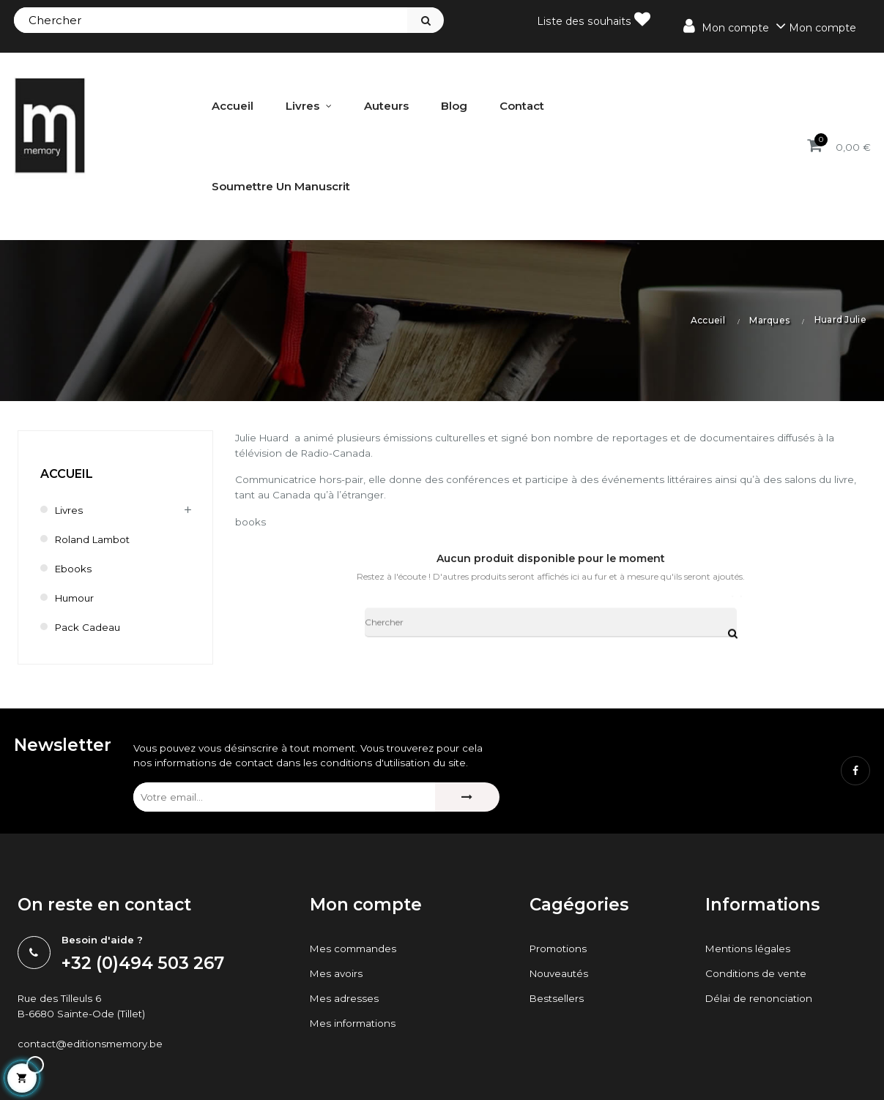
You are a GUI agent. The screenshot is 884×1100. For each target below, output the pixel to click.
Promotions (560, 950)
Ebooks (74, 568)
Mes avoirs (337, 974)
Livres (70, 510)
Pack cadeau (88, 627)
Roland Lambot (95, 539)
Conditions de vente (757, 974)
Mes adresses (344, 999)
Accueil (66, 474)
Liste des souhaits (595, 19)
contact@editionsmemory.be (93, 1046)
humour (76, 598)
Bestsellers (557, 999)
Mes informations (354, 1024)
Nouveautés (561, 974)
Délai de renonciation (759, 999)
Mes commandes (355, 950)
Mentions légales (748, 950)
